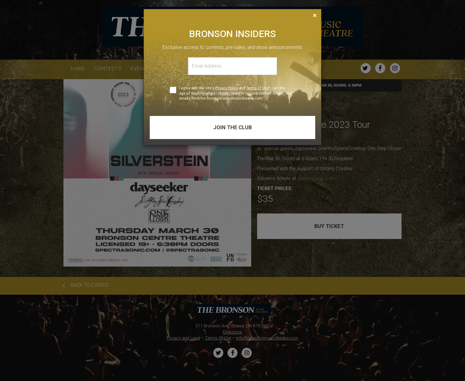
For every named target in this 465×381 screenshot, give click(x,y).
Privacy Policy (226, 88)
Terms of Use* (258, 88)
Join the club (232, 127)
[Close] (315, 15)
